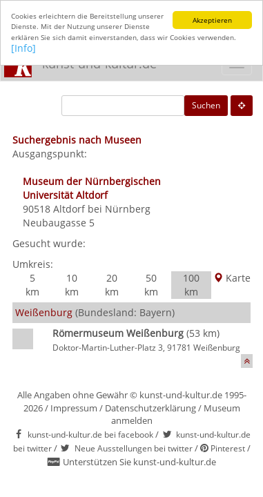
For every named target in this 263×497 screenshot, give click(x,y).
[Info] (23, 48)
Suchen (206, 105)
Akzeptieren (212, 20)
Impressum (73, 408)
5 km (32, 284)
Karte (232, 277)
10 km (72, 284)
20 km (112, 284)
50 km (151, 284)
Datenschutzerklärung (150, 408)
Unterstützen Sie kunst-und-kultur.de (139, 462)
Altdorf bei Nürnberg (101, 208)
